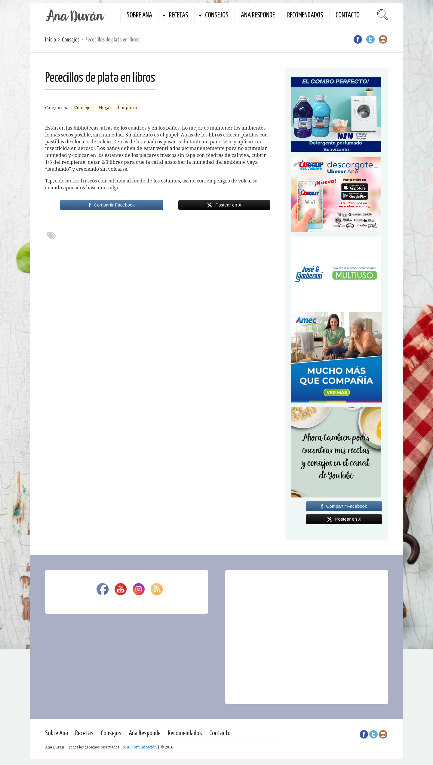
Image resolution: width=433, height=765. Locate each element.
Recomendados (305, 15)
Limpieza (127, 107)
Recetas (178, 15)
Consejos (217, 15)
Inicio (50, 40)
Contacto (348, 15)
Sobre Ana (139, 15)
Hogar (105, 107)
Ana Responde (258, 15)
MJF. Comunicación (140, 747)
